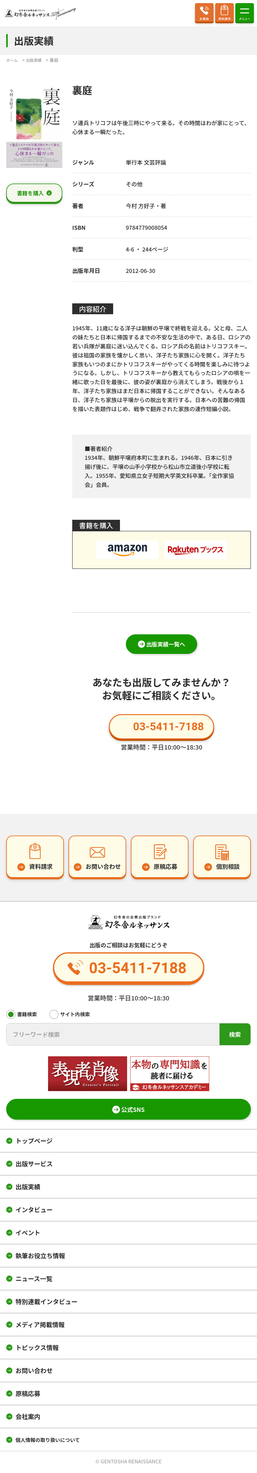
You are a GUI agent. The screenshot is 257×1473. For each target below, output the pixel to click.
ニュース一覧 (34, 1280)
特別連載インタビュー (47, 1303)
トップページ (34, 1142)
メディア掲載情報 (40, 1325)
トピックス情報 (37, 1348)
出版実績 (28, 1188)
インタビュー (34, 1211)
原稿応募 (28, 1394)
